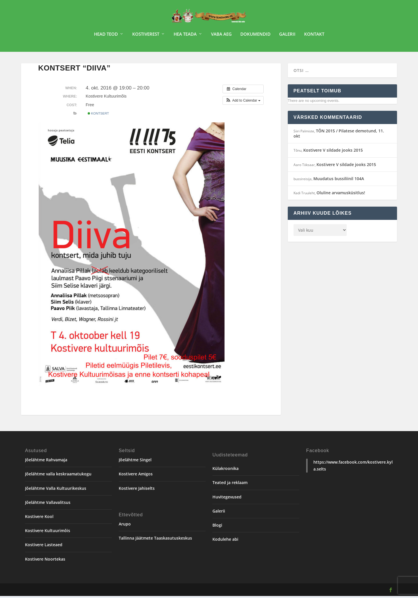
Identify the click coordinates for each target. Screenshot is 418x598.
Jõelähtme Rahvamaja (46, 461)
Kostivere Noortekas (45, 561)
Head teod (106, 36)
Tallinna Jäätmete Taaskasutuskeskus (155, 540)
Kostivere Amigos (136, 476)
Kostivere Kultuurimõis (47, 532)
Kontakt (314, 36)
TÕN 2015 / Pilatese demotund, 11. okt (339, 135)
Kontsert (98, 115)
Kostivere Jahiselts (137, 490)
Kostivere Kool (39, 518)
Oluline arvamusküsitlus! (341, 194)
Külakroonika (225, 470)
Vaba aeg (221, 36)
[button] (243, 102)
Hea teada (185, 36)
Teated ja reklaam (230, 484)
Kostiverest (145, 36)
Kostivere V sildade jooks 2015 (333, 152)
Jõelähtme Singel (135, 461)
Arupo (125, 526)
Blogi (217, 527)
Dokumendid (255, 36)
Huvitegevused (226, 499)
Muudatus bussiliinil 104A (338, 180)
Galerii (287, 36)
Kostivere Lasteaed (43, 546)
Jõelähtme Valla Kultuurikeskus (55, 490)
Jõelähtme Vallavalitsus (47, 504)
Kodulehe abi (225, 541)
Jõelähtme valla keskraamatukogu (58, 476)
